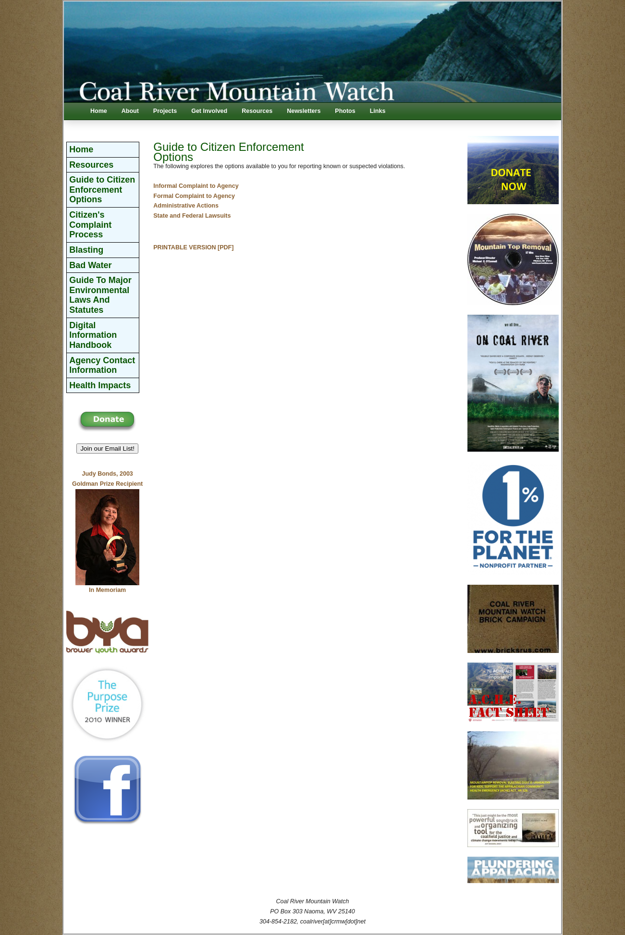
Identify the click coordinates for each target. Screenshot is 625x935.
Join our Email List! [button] (107, 448)
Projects (165, 111)
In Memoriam (107, 590)
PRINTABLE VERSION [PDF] (193, 247)
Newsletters (303, 111)
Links (378, 111)
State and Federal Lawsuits (192, 215)
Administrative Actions (186, 205)
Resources (257, 111)
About (130, 111)
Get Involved (209, 111)
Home (98, 111)
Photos (345, 111)
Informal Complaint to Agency (195, 186)
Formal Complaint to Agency (194, 196)
